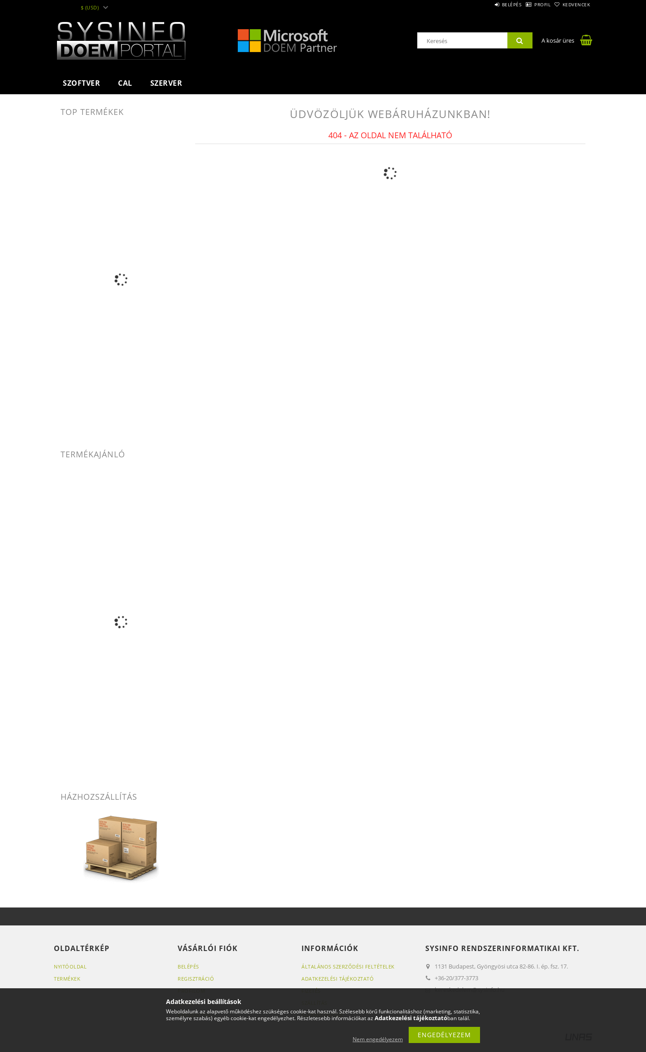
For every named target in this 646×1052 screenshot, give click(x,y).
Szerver (166, 83)
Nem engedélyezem (378, 1039)
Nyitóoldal (70, 966)
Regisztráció (196, 978)
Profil (528, 4)
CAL (125, 83)
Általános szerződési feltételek (348, 966)
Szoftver (81, 83)
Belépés (488, 4)
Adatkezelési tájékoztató (337, 978)
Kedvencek (572, 4)
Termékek (67, 978)
